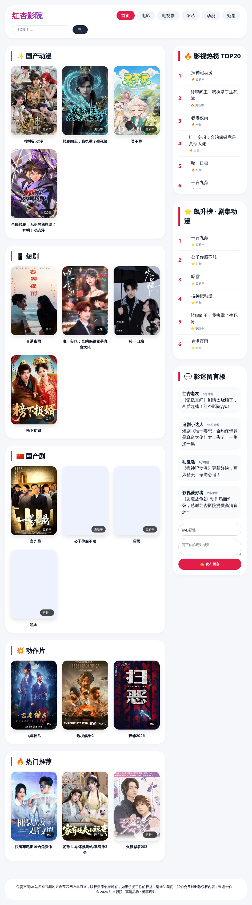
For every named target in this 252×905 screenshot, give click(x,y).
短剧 (231, 15)
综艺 (190, 15)
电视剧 (168, 15)
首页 (125, 15)
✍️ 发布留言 (209, 564)
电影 (146, 15)
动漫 (211, 15)
